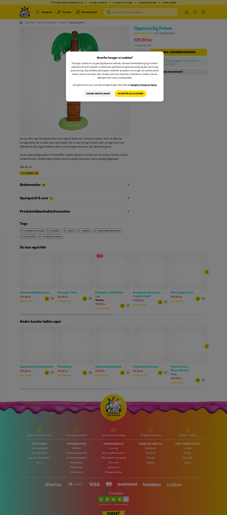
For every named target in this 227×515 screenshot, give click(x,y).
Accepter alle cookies (130, 93)
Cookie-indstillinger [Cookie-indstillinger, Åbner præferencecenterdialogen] (98, 93)
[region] (115, 76)
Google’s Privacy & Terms (144, 84)
